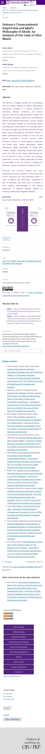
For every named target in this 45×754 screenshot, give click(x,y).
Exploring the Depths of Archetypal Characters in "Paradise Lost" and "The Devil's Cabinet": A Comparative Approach (24, 372)
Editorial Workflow (18, 637)
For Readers (8, 694)
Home (4, 8)
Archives (13, 8)
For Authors (8, 696)
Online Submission (18, 667)
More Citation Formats (12, 351)
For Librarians (9, 699)
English (6, 715)
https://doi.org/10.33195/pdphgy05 (21, 80)
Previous (8, 562)
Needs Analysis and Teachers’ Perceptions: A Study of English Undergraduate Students (23, 456)
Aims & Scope (18, 627)
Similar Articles (9, 361)
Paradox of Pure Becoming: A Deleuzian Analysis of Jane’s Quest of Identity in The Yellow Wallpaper (24, 473)
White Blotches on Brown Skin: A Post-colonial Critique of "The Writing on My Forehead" (25, 545)
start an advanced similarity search (26, 567)
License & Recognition (19, 647)
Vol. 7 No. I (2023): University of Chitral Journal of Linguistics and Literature (20, 11)
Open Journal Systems (12, 676)
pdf (7, 239)
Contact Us (18, 672)
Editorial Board (19, 632)
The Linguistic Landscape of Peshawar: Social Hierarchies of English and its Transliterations (24, 420)
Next (38, 562)
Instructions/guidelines (18, 652)
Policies (19, 657)
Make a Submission (12, 719)
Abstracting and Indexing (19, 642)
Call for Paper (18, 662)
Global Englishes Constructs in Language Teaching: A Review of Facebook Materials (25, 491)
